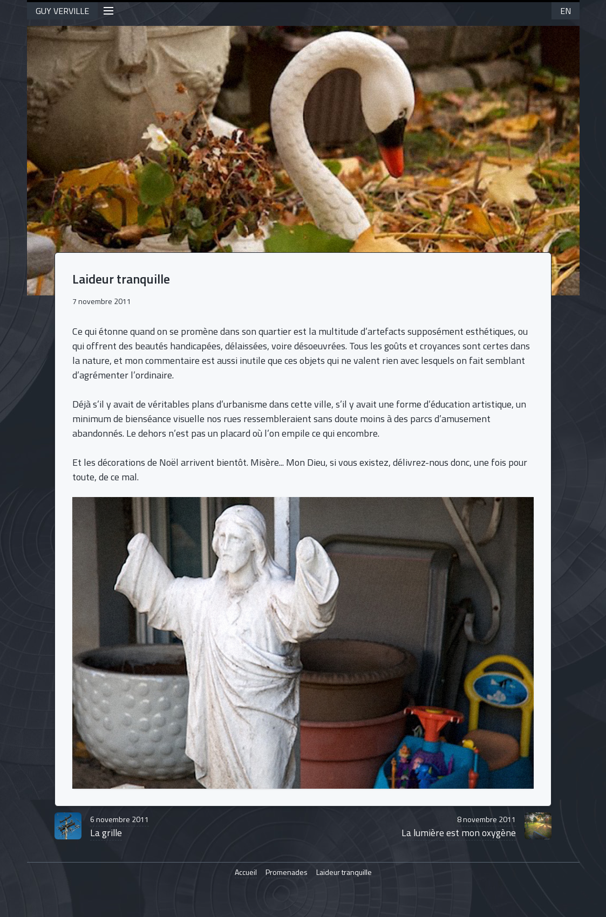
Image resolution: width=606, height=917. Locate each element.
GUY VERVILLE (62, 10)
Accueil (246, 872)
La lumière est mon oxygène (458, 826)
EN (565, 10)
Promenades (286, 872)
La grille (119, 826)
